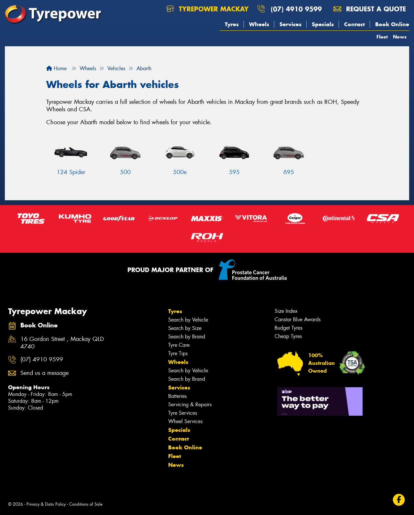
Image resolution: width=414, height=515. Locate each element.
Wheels (259, 24)
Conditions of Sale (86, 504)
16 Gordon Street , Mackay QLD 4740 (62, 342)
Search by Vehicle (188, 319)
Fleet (382, 37)
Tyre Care (179, 345)
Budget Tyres (288, 327)
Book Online (392, 24)
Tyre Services (182, 413)
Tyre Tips (178, 353)
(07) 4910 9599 (296, 9)
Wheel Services (185, 421)
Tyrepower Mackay (207, 9)
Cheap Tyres (288, 336)
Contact (354, 24)
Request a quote (369, 9)
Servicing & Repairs (190, 404)
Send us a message (44, 373)
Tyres (232, 24)
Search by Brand (186, 336)
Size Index (286, 311)
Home (56, 68)
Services (290, 24)
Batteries (177, 396)
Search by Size (185, 328)
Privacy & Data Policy (46, 504)
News (400, 37)
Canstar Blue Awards (298, 319)
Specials (323, 24)
